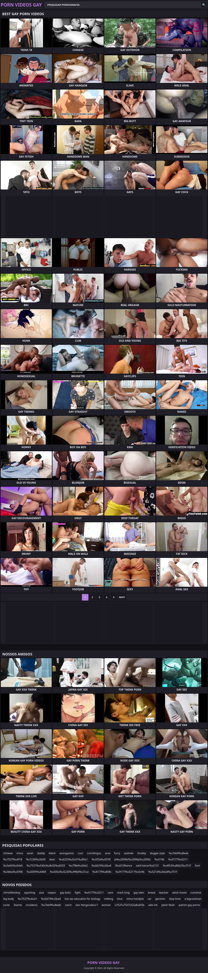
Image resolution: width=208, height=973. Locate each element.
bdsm (52, 853)
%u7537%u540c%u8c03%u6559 (45, 865)
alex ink (152, 905)
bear (52, 859)
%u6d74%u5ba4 (101, 865)
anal (107, 853)
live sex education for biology (82, 899)
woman (106, 905)
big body (8, 899)
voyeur (52, 892)
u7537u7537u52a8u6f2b (129, 905)
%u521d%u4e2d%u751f (162, 872)
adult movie (179, 892)
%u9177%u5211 (178, 859)
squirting (29, 892)
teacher (163, 892)
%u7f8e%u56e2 (78, 865)
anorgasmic (66, 853)
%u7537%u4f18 (12, 859)
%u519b (159, 859)
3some (18, 905)
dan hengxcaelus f (87, 905)
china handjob (135, 899)
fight (77, 892)
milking (108, 899)
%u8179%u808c (101, 872)
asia (41, 892)
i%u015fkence (123, 865)
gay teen (139, 892)
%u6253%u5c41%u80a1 (73, 859)
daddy (41, 853)
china (19, 853)
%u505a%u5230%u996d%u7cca (69, 872)
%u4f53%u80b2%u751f (177, 865)
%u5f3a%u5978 (101, 859)
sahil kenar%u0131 (147, 865)
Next (122, 597)
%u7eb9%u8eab (178, 853)
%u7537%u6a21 (27, 899)
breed (151, 892)
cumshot (195, 892)
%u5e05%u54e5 (13, 865)
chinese (8, 853)
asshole (128, 853)
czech (68, 905)
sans (110, 892)
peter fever (168, 905)
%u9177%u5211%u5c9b (129, 872)
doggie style (157, 853)
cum (80, 853)
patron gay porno (189, 905)
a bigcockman (192, 899)
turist (6, 905)
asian (30, 853)
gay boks (65, 892)
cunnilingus (94, 853)
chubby (141, 853)
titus (119, 899)
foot (197, 865)
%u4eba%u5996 (13, 872)
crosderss (31, 905)
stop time (175, 899)
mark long (123, 892)
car (149, 899)
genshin (160, 899)
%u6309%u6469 (36, 872)
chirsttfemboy (11, 892)
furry (117, 853)
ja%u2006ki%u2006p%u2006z (132, 859)
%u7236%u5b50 (36, 859)
